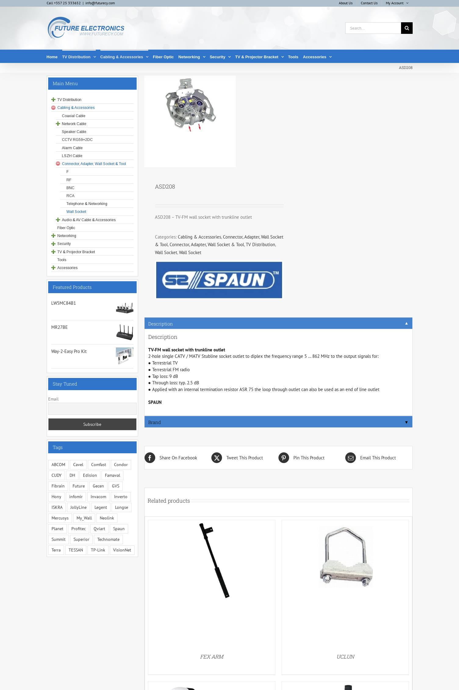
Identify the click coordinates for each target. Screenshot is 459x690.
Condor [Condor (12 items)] (121, 464)
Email (53, 399)
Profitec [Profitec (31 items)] (78, 528)
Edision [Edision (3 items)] (90, 475)
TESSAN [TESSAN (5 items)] (76, 550)
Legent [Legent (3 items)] (101, 507)
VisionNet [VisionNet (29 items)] (122, 550)
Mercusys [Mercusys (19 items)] (60, 518)
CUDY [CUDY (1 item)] (57, 475)
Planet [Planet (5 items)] (57, 528)
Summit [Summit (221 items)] (59, 539)
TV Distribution (260, 244)
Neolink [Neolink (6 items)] (107, 518)
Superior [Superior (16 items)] (81, 539)
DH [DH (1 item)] (72, 475)
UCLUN (345, 656)
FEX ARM (211, 656)
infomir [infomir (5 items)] (76, 496)
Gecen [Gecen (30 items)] (98, 486)
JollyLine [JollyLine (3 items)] (78, 507)
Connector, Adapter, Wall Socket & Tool (207, 244)
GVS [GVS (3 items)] (115, 486)
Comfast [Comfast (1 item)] (98, 464)
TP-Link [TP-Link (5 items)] (98, 550)
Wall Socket (166, 252)
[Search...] (373, 28)
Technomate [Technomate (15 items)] (108, 539)
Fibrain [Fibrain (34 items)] (58, 486)
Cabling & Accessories (199, 237)
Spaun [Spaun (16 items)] (119, 528)
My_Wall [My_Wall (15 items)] (84, 518)
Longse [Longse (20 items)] (121, 507)
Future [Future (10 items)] (79, 486)
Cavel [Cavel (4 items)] (78, 464)
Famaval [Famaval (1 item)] (112, 475)
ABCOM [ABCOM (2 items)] (58, 464)
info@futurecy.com (100, 3)
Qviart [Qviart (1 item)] (99, 528)
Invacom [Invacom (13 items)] (98, 496)
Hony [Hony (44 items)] (56, 496)
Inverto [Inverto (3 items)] (120, 496)
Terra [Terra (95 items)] (56, 550)
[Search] (407, 28)
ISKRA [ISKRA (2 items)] (57, 507)
